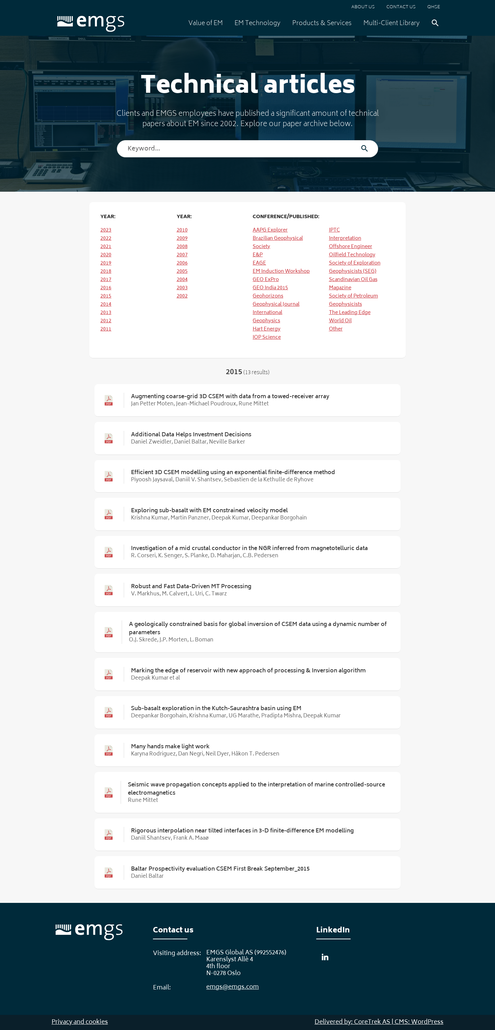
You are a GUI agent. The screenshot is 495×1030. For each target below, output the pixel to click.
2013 (105, 313)
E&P (258, 255)
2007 (182, 255)
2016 (105, 288)
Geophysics (266, 321)
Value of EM (205, 23)
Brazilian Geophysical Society (278, 242)
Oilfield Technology (352, 255)
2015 (105, 296)
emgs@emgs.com (232, 987)
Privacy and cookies (80, 1022)
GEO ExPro (266, 280)
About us (363, 7)
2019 (105, 263)
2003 (182, 288)
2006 (182, 263)
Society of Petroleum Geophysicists (353, 300)
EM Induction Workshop (281, 271)
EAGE (259, 263)
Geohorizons (268, 296)
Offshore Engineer (350, 247)
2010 (182, 230)
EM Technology (257, 23)
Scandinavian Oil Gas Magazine (353, 284)
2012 (105, 321)
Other (336, 329)
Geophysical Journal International (276, 308)
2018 (105, 271)
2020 (105, 255)
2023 (105, 230)
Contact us (401, 7)
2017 (105, 280)
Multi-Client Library (391, 23)
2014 (105, 304)
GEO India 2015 (270, 288)
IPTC (334, 230)
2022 (105, 238)
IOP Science (267, 337)
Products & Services (322, 23)
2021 (105, 247)
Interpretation (345, 238)
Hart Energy (266, 329)
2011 (105, 329)
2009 (182, 238)
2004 (182, 280)
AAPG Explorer (270, 230)
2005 (182, 271)
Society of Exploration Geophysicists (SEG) (355, 267)
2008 (182, 247)
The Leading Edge (350, 313)
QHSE (433, 7)
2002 (182, 296)
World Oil (340, 321)
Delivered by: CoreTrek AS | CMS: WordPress (379, 1022)
